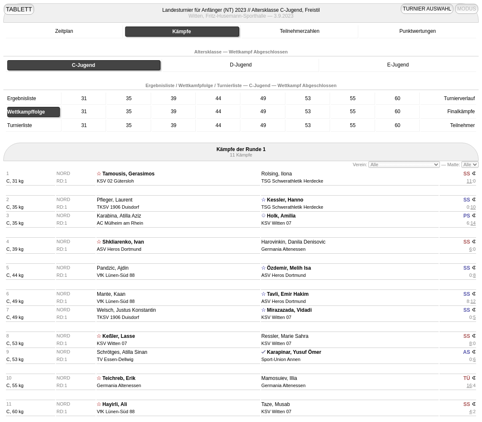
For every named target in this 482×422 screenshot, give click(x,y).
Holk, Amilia (281, 216)
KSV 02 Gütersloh (115, 180)
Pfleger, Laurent (115, 200)
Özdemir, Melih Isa (289, 268)
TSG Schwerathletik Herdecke (292, 180)
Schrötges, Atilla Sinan (122, 352)
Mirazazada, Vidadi (289, 310)
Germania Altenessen (283, 249)
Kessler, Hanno (285, 200)
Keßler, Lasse (118, 336)
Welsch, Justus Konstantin (126, 310)
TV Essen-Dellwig (115, 359)
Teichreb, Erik (118, 378)
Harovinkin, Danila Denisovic (293, 242)
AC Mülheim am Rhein (120, 223)
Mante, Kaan (111, 294)
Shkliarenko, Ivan (123, 242)
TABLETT (19, 9)
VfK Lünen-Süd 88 (116, 275)
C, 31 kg (15, 180)
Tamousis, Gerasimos (128, 174)
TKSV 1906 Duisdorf (118, 207)
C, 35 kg (15, 207)
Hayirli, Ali (114, 404)
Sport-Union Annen (281, 359)
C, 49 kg (15, 301)
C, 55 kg (15, 385)
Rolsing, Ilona (276, 174)
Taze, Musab (275, 404)
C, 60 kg (15, 411)
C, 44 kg (15, 275)
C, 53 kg (15, 343)
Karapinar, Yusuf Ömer (294, 352)
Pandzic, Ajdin (112, 268)
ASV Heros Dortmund (119, 249)
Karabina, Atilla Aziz (119, 216)
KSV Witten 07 (276, 223)
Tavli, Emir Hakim (288, 294)
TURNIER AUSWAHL (427, 9)
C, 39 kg (15, 249)
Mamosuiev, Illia (279, 378)
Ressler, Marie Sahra (285, 336)
